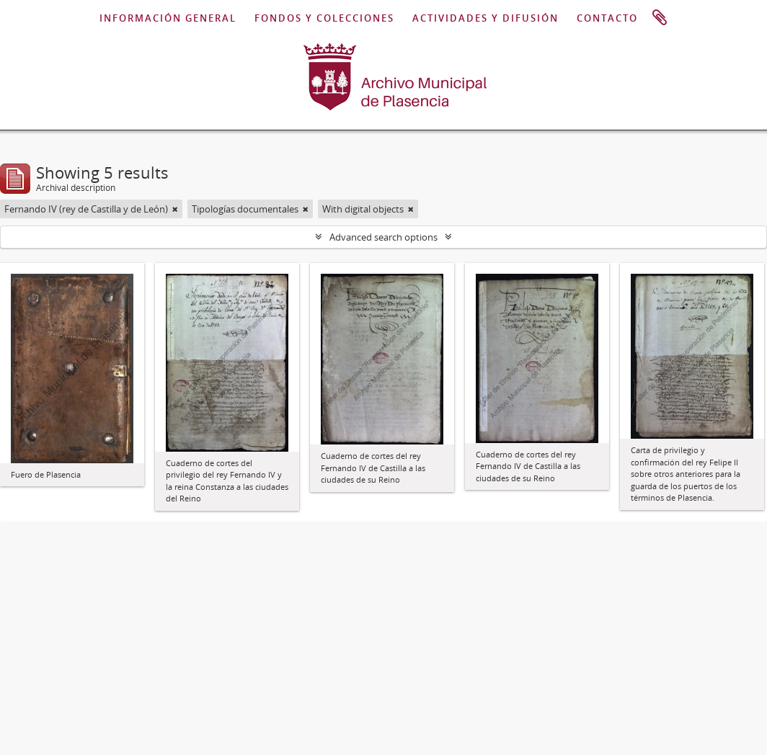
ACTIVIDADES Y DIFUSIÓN (485, 18)
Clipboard (660, 18)
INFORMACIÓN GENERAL (167, 18)
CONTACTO (607, 18)
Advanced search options (383, 237)
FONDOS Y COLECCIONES (324, 18)
